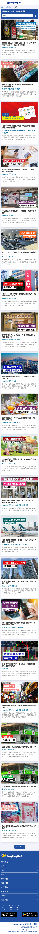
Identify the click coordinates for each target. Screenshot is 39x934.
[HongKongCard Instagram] (17, 907)
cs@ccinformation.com (30, 930)
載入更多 (19, 847)
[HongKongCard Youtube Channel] (11, 907)
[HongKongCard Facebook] (5, 907)
